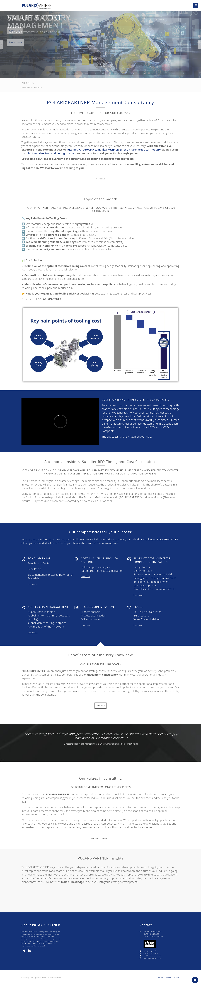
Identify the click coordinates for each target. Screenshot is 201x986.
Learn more (100, 512)
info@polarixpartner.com (153, 956)
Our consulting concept (100, 838)
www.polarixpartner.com (152, 958)
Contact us (14, 30)
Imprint (168, 977)
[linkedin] (29, 950)
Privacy (176, 977)
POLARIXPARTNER (27, 87)
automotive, (74, 149)
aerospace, (90, 149)
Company (38, 87)
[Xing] (24, 950)
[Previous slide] (1, 44)
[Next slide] (199, 44)
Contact (159, 977)
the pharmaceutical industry (142, 149)
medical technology (109, 149)
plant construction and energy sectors (51, 153)
